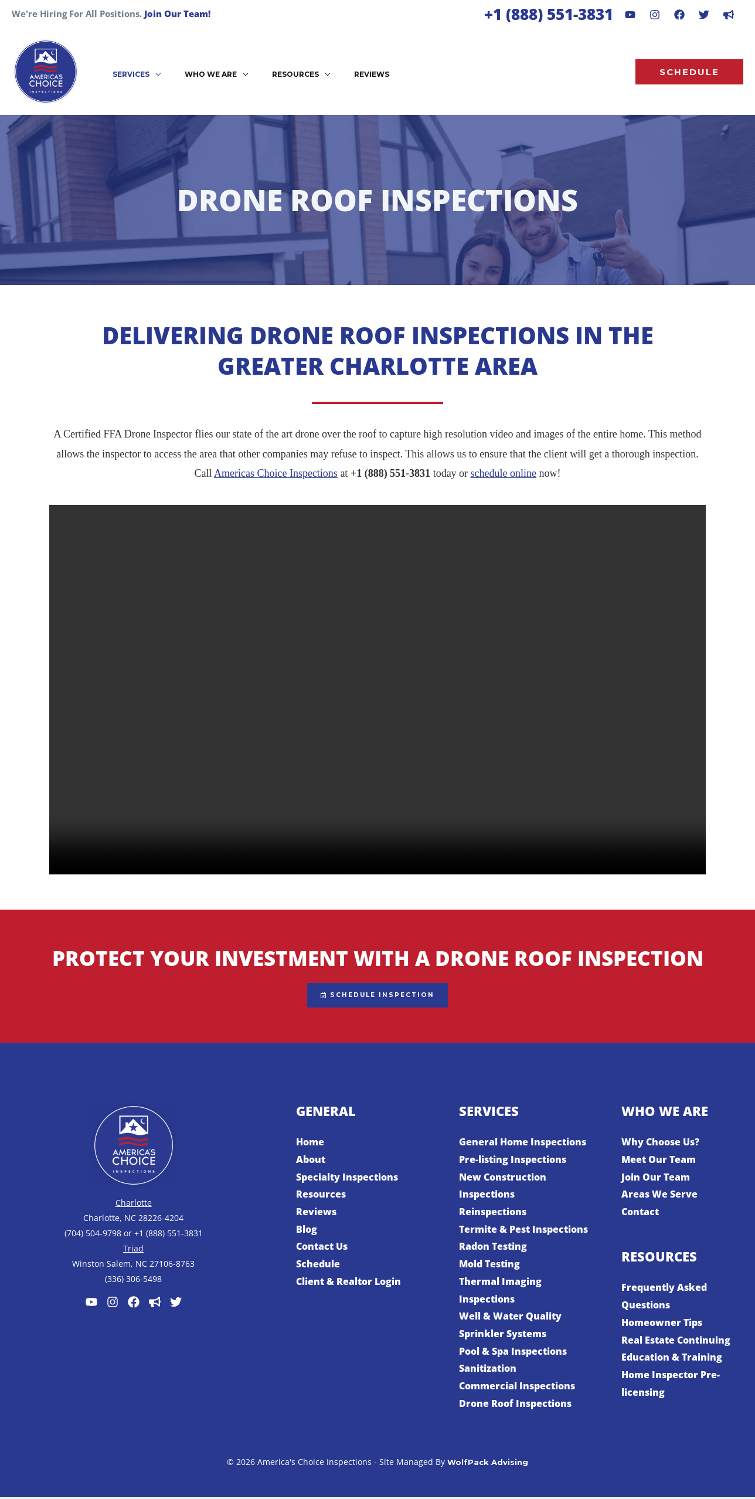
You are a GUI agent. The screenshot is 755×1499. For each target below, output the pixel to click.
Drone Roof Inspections (515, 1405)
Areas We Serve (659, 1195)
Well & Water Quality (510, 1317)
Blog (306, 1231)
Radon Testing (493, 1248)
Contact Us (322, 1248)
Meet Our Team (658, 1161)
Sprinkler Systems (502, 1335)
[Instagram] (654, 14)
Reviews (316, 1213)
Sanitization (487, 1370)
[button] (132, 73)
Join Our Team (655, 1178)
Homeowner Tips (661, 1324)
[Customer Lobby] (155, 1304)
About (310, 1161)
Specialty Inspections (347, 1178)
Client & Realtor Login (348, 1283)
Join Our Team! (177, 13)
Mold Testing (489, 1265)
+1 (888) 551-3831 (548, 14)
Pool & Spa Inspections (513, 1352)
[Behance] (704, 14)
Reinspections (492, 1213)
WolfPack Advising (487, 1464)
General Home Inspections (522, 1143)
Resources (321, 1195)
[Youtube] (630, 14)
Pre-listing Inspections (512, 1161)
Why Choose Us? (660, 1143)
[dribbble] (728, 14)
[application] (151, 73)
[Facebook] (679, 14)
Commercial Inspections (517, 1387)
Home (310, 1143)
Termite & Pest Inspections (523, 1231)
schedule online (503, 473)
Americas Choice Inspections (276, 473)
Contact (640, 1213)
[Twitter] (176, 1304)
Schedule (318, 1265)
